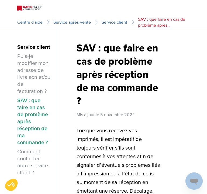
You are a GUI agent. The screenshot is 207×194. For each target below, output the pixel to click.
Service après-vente (72, 22)
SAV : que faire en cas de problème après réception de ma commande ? (161, 22)
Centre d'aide (30, 22)
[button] (11, 184)
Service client (114, 22)
